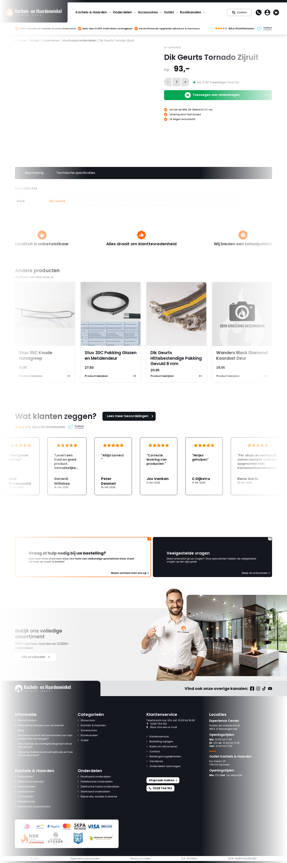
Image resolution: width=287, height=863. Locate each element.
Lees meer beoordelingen (130, 416)
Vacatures (156, 761)
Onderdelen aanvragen (165, 766)
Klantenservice (159, 736)
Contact (154, 751)
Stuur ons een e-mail (161, 727)
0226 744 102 (156, 724)
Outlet (169, 12)
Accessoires (148, 12)
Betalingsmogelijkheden (165, 756)
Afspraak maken (163, 780)
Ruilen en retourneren (163, 746)
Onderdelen (122, 12)
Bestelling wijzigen (161, 741)
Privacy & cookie (140, 858)
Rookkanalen (190, 12)
